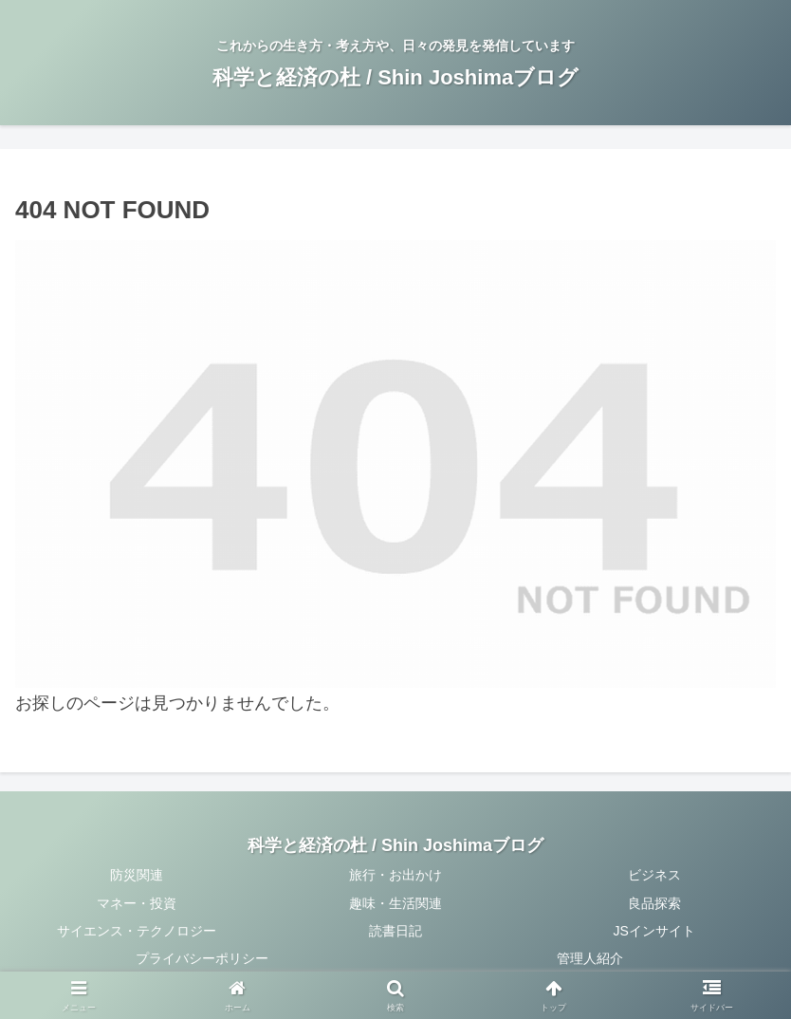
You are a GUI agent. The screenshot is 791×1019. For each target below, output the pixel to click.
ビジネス (654, 874)
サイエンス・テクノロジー (136, 930)
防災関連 (136, 874)
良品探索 (654, 903)
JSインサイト (654, 930)
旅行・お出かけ (395, 874)
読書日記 (395, 930)
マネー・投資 (136, 903)
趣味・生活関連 (395, 903)
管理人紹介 (590, 958)
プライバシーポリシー (202, 958)
